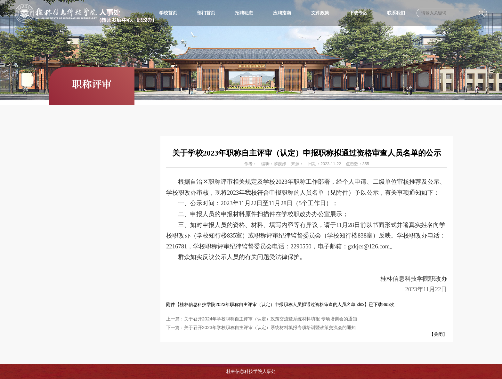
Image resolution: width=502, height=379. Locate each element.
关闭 (437, 334)
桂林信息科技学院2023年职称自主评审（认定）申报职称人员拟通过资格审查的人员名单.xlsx (272, 304)
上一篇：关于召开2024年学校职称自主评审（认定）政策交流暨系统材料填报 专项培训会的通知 (261, 318)
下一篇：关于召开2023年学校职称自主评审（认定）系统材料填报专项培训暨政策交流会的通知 (261, 327)
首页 (431, 122)
